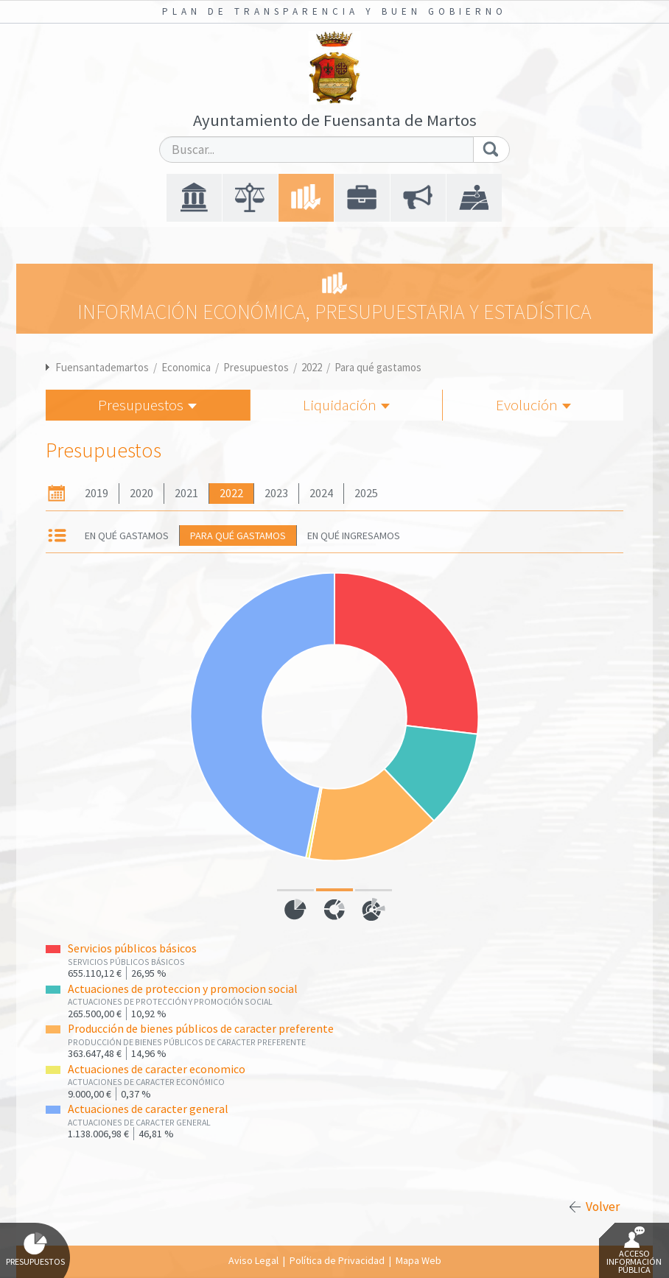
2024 (321, 493)
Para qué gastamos (377, 367)
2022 (311, 367)
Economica (186, 367)
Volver (603, 1206)
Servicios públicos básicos (132, 948)
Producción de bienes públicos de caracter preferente (201, 1029)
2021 (186, 493)
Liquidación (346, 405)
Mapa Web (418, 1260)
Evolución (533, 405)
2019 (96, 493)
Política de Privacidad (337, 1260)
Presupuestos (256, 367)
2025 (366, 493)
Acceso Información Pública (634, 1250)
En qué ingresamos (353, 535)
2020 (141, 493)
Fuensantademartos (102, 367)
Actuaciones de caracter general (148, 1109)
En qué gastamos (127, 535)
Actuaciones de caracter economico (156, 1069)
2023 (276, 493)
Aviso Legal (253, 1260)
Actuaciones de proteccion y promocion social (183, 989)
